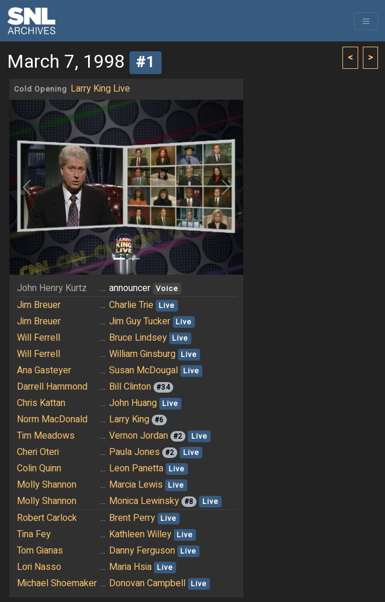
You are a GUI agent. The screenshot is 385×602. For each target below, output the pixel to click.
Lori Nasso (39, 567)
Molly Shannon (46, 485)
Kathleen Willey (140, 534)
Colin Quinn (39, 468)
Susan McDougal (143, 370)
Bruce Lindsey (138, 338)
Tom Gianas (40, 551)
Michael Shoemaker (57, 583)
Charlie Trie (131, 305)
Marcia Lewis (136, 485)
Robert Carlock (47, 518)
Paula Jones (134, 452)
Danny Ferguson (142, 551)
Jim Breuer (39, 305)
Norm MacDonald (52, 419)
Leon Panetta (136, 468)
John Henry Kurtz (52, 288)
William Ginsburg (142, 354)
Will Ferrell (38, 338)
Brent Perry (132, 518)
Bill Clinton (130, 387)
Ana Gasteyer (44, 370)
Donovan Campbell (147, 583)
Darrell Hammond (52, 387)
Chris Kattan (41, 403)
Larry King (129, 419)
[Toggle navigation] (366, 21)
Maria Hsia (130, 567)
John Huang (133, 403)
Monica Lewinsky (144, 501)
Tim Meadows (46, 436)
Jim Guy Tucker (139, 321)
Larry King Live (100, 89)
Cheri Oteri (38, 452)
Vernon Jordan (138, 436)
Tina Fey (34, 534)
